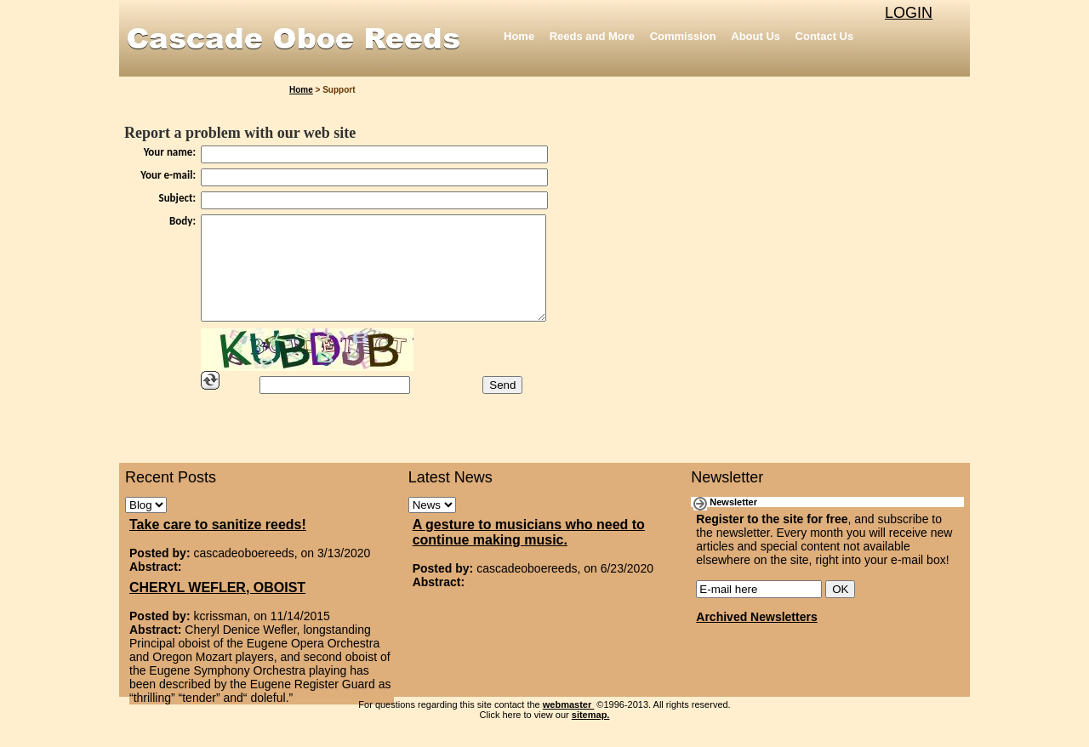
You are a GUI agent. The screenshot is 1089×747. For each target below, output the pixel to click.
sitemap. (591, 735)
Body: (182, 220)
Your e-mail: (168, 174)
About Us (755, 36)
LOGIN (908, 12)
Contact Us (824, 36)
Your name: (170, 151)
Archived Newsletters (756, 637)
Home (519, 36)
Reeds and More (592, 36)
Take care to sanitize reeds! (217, 545)
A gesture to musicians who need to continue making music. (529, 552)
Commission (683, 36)
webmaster (569, 725)
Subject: (178, 197)
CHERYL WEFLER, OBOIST (217, 608)
